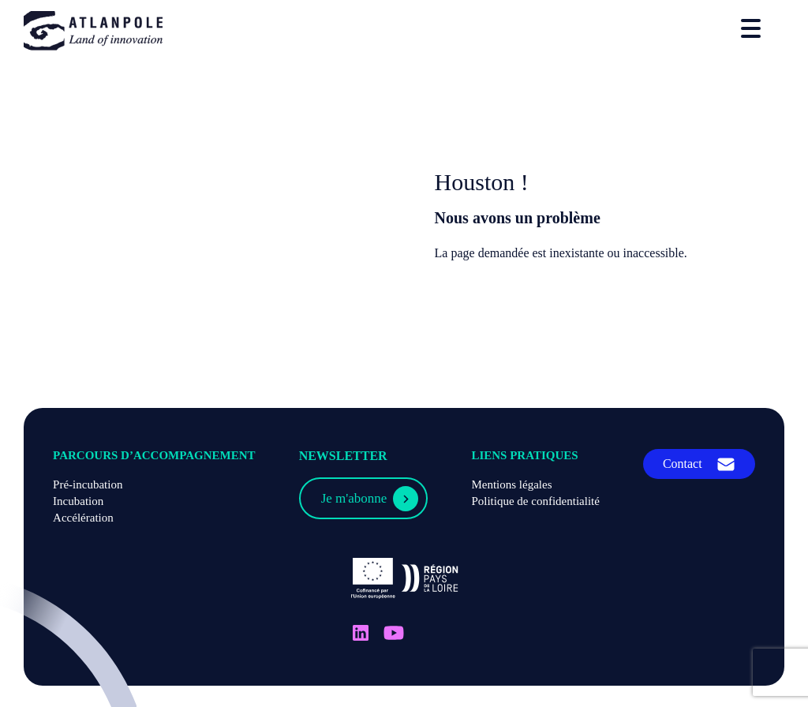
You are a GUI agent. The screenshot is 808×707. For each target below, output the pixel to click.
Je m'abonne (354, 498)
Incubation (78, 501)
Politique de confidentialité (535, 501)
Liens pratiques (524, 455)
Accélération (83, 517)
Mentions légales (511, 484)
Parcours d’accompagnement (154, 455)
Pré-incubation (87, 484)
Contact (682, 463)
